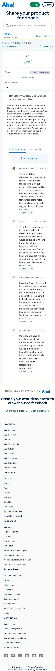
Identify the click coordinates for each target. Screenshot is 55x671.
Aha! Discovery (10, 435)
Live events (9, 536)
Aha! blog (8, 527)
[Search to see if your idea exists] (29, 25)
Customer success (12, 594)
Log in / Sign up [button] (44, 36)
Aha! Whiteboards (11, 444)
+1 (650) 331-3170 (11, 647)
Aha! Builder (9, 449)
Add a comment (30, 158)
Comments (17, 149)
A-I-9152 (17, 43)
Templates (8, 546)
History (7, 483)
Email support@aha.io (13, 629)
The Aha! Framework (12, 575)
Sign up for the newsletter (15, 638)
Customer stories (11, 599)
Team (6, 488)
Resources (10, 37)
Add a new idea (10, 46)
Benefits (7, 502)
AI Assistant (8, 590)
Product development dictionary (17, 560)
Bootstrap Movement (13, 511)
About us (7, 479)
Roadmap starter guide (13, 555)
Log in (6, 613)
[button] (32, 36)
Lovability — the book (13, 516)
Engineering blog (11, 532)
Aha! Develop (9, 453)
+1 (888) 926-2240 (12, 643)
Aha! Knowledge (11, 463)
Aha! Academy (10, 467)
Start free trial (17, 411)
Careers (7, 493)
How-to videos (10, 541)
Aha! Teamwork (10, 458)
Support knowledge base (15, 564)
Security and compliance (14, 608)
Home (6, 43)
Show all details (27, 78)
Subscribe (46, 47)
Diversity (7, 497)
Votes (36, 149)
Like (30, 213)
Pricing (6, 580)
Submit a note (9, 624)
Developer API (10, 604)
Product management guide (16, 550)
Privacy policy (18, 667)
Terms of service (35, 667)
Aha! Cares (8, 507)
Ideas (7, 34)
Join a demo (40, 411)
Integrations (9, 585)
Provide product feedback (15, 633)
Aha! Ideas (8, 439)
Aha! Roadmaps (10, 430)
